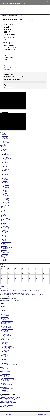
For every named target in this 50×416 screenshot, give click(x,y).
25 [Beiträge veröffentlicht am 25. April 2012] (15, 280)
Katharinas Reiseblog (15, 3)
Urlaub (3, 150)
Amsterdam (7, 175)
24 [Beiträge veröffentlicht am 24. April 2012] (8, 280)
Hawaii (6, 191)
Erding (6, 157)
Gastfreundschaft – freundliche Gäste (10, 399)
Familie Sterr (5, 15)
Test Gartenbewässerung (11, 292)
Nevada (6, 199)
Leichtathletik (5, 258)
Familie (8, 1)
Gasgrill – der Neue (7, 346)
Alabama (7, 185)
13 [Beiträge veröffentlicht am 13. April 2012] (29, 275)
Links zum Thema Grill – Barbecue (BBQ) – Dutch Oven (15, 366)
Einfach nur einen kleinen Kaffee (8, 402)
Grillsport (28, 1)
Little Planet (5, 248)
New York (7, 201)
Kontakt (4, 390)
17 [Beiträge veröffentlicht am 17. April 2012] (8, 278)
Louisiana (7, 195)
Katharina (4, 208)
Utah (6, 203)
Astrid (3, 207)
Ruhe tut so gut (24, 293)
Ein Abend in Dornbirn (6, 401)
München (7, 159)
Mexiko (5, 173)
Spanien (5, 181)
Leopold (4, 222)
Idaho (6, 193)
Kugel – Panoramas (7, 247)
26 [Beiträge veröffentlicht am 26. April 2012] (22, 280)
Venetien (7, 169)
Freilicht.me (5, 218)
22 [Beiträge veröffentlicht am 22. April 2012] (43, 278)
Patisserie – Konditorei (7, 321)
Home (3, 1)
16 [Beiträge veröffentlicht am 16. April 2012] (1, 278)
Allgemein (6, 67)
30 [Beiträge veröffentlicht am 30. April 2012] (1, 282)
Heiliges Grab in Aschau (37, 294)
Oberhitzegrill (5, 228)
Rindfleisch (6, 356)
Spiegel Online (5, 380)
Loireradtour (5, 254)
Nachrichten (39, 1)
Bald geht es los (9, 296)
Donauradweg (5, 252)
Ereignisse (3, 145)
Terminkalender (6, 374)
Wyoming (7, 205)
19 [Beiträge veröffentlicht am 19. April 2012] (22, 278)
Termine (3, 372)
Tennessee (7, 202)
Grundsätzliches (6, 325)
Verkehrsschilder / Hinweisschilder (9, 262)
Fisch (4, 232)
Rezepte (4, 230)
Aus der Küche (14, 1)
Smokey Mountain (6, 242)
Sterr (3, 214)
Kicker (3, 383)
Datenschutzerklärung (7, 388)
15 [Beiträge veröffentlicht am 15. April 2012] (43, 275)
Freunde (3, 220)
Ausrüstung (5, 342)
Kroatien (5, 171)
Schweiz (5, 178)
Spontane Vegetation (6, 407)
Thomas (4, 215)
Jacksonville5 (5, 227)
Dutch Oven (5, 226)
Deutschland (6, 154)
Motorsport (4, 259)
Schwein (5, 239)
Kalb (4, 235)
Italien (4, 163)
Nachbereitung (5, 337)
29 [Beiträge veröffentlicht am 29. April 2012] (43, 280)
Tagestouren (5, 255)
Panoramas (4, 246)
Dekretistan (5, 136)
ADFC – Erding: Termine (8, 338)
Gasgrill (5, 344)
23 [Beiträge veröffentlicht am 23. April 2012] (1, 280)
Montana (7, 197)
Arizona (6, 186)
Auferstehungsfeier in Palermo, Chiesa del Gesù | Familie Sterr (15, 294)
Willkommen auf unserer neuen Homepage (9, 29)
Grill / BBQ (3, 224)
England (5, 161)
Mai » (3, 286)
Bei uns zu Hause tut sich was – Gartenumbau (28, 290)
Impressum (24, 3)
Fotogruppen (4, 216)
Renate (4, 223)
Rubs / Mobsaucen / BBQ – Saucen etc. (12, 364)
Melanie (4, 211)
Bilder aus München (7, 368)
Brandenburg (8, 155)
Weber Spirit (5, 243)
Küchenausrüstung (6, 322)
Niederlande (6, 174)
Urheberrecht (5, 391)
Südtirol (6, 166)
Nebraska (7, 198)
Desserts (5, 231)
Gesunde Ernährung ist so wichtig (9, 398)
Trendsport (4, 260)
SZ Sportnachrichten (7, 384)
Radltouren (22, 1)
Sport (2, 256)
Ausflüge (4, 146)
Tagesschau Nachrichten (8, 378)
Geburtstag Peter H (5, 300)
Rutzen (4, 212)
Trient (6, 167)
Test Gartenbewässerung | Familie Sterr (10, 293)
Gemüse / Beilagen (7, 234)
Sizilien (6, 165)
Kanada (5, 170)
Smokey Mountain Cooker (9, 347)
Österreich (5, 177)
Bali (4, 151)
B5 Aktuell (4, 382)
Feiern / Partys (5, 147)
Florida (6, 190)
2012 (17, 15)
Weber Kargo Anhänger (7, 329)
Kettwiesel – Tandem (7, 326)
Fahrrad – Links (6, 339)
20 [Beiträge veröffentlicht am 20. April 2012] (29, 278)
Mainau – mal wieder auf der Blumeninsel (11, 397)
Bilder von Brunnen (6, 370)
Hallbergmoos (8, 158)
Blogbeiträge (6, 307)
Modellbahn (5, 137)
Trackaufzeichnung (6, 335)
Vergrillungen (5, 354)
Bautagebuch (4, 144)
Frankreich (5, 162)
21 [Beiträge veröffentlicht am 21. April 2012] (36, 278)
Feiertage (4, 149)
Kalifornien (7, 194)
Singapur (5, 179)
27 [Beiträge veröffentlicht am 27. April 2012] (29, 280)
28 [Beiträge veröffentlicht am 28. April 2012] (36, 280)
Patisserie (4, 141)
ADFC (3, 251)
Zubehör (5, 351)
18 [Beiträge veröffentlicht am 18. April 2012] (15, 278)
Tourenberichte (5, 330)
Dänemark (5, 153)
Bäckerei (4, 140)
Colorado (7, 187)
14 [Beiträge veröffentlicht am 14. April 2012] (36, 275)
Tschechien (6, 182)
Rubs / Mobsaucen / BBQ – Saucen (11, 238)
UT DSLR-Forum (6, 219)
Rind (4, 236)
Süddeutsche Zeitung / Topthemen (10, 379)
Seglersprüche (5, 3)
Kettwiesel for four (6, 327)
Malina (3, 210)
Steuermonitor (5, 376)
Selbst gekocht (5, 142)
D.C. (6, 189)
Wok (4, 244)
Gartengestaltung (5, 403)
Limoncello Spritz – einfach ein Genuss (10, 395)
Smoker (4, 240)
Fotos (33, 1)
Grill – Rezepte (5, 355)
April (21, 15)
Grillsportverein (5, 352)
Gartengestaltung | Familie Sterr (8, 290)
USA (4, 183)
